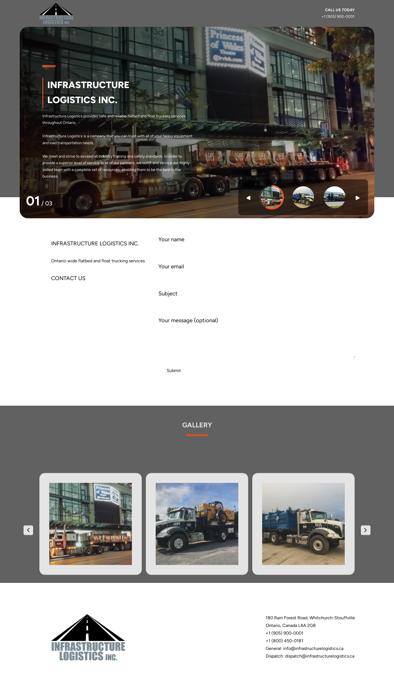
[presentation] (28, 608)
